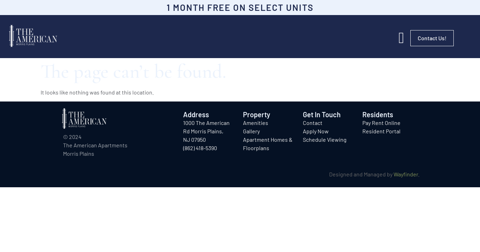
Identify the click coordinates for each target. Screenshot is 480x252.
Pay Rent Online (381, 122)
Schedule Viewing (325, 139)
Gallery (251, 131)
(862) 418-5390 (200, 148)
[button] (401, 38)
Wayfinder (406, 174)
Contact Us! (432, 38)
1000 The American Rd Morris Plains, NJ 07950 (206, 131)
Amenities (255, 122)
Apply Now (316, 131)
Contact (312, 122)
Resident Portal (381, 131)
